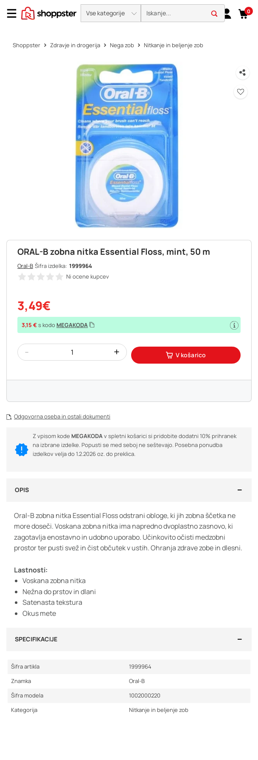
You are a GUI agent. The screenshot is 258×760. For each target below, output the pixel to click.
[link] (226, 13)
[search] (182, 13)
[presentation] (129, 14)
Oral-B (25, 266)
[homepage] (48, 12)
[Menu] (14, 13)
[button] (111, 13)
